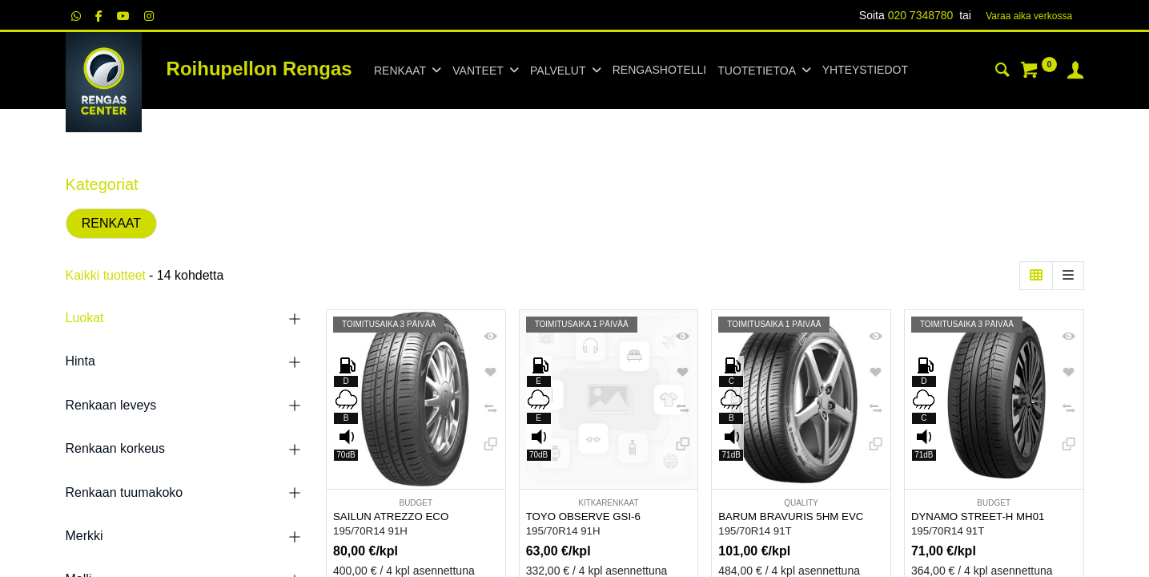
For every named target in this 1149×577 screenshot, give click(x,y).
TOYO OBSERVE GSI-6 (583, 516)
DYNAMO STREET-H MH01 (978, 516)
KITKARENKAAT (608, 502)
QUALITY (801, 502)
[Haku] (1002, 72)
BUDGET (415, 502)
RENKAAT (111, 223)
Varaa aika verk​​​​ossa (1029, 16)
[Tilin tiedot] (1075, 72)
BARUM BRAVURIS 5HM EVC (790, 516)
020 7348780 (921, 15)
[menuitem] (659, 70)
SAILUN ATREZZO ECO (390, 516)
